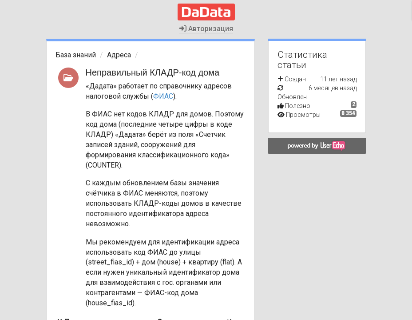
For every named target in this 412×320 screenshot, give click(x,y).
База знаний (75, 55)
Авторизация (206, 28)
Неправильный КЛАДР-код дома (153, 72)
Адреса (119, 55)
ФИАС (163, 96)
